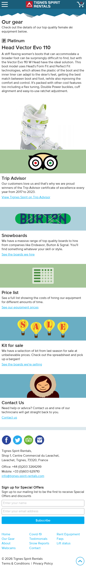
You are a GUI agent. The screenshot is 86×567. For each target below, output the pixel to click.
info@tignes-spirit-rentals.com (23, 476)
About (6, 543)
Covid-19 (35, 534)
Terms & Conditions (16, 563)
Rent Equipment (68, 534)
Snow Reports (39, 543)
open (5, 3)
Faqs (60, 539)
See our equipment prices (20, 307)
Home (6, 534)
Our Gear (8, 539)
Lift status (63, 543)
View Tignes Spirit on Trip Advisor (26, 197)
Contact (35, 548)
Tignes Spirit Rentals (43, 4)
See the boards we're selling (22, 364)
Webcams (9, 548)
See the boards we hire (18, 254)
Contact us (9, 417)
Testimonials (38, 539)
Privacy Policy (43, 563)
